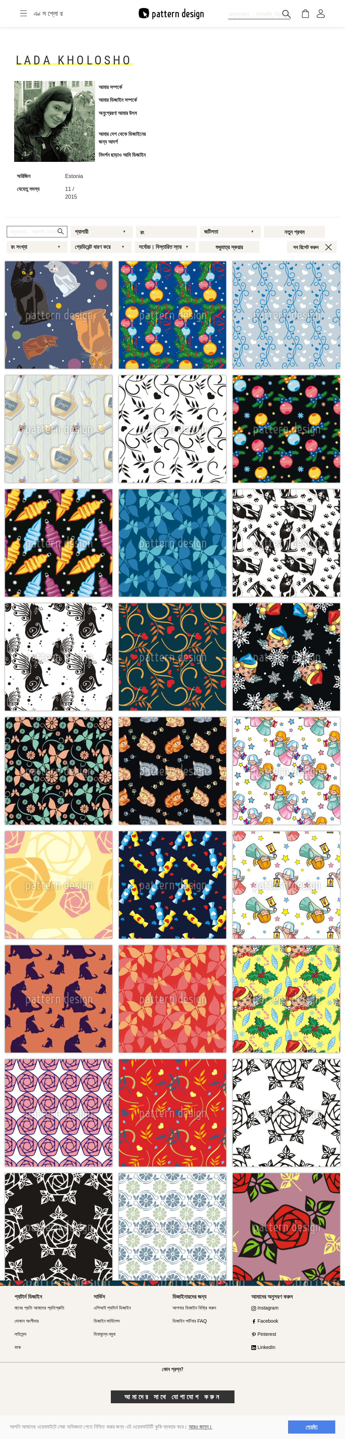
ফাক (17, 1347)
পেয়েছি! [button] (312, 1427)
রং (142, 232)
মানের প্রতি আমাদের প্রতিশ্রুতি (39, 1308)
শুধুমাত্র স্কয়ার (229, 247)
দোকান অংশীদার (26, 1321)
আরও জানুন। (200, 1427)
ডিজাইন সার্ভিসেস (107, 1321)
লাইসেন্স (20, 1334)
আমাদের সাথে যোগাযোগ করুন (172, 1397)
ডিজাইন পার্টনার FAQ (189, 1321)
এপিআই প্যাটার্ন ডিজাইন (112, 1308)
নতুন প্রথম (294, 232)
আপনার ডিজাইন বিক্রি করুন (194, 1308)
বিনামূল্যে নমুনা (105, 1334)
